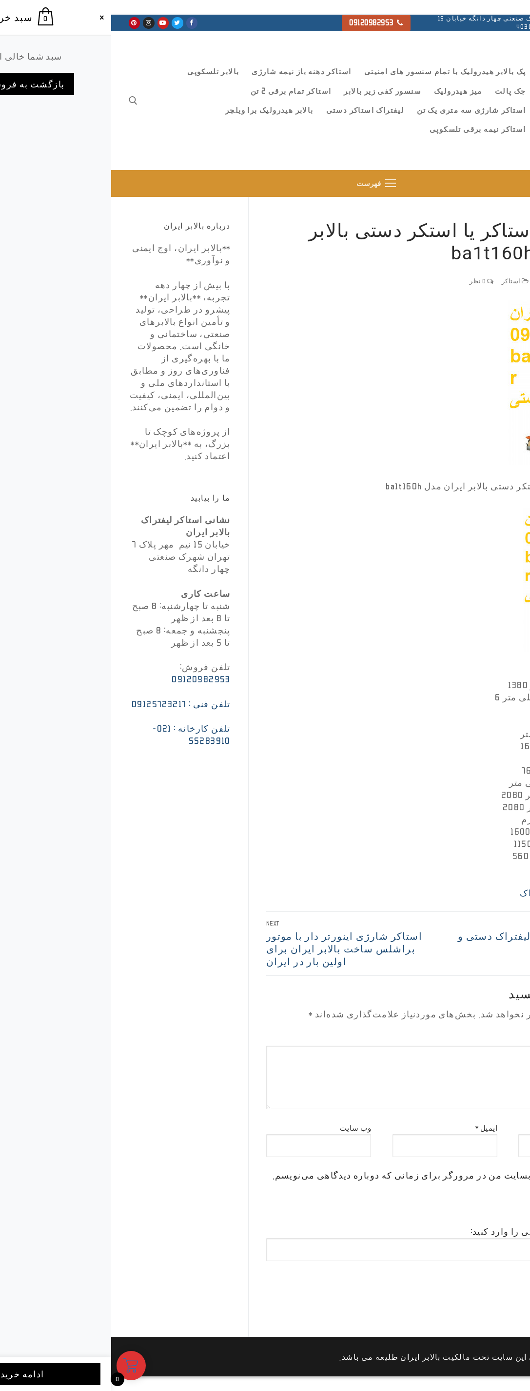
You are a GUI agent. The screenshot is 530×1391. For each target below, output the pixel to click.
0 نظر (370, 281)
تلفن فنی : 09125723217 (69, 703)
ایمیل (375, 1128)
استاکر (404, 281)
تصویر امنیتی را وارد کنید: (411, 1231)
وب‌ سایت (244, 1128)
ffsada (498, 281)
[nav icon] (265, 183)
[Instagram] (37, 22)
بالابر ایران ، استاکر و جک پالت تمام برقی (477, 137)
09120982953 (265, 22)
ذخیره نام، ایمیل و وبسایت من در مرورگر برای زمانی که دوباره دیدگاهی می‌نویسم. (331, 1175)
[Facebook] (80, 22)
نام (505, 1128)
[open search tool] (22, 100)
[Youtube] (52, 22)
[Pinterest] (23, 22)
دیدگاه (499, 1039)
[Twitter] (66, 22)
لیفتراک (424, 892)
